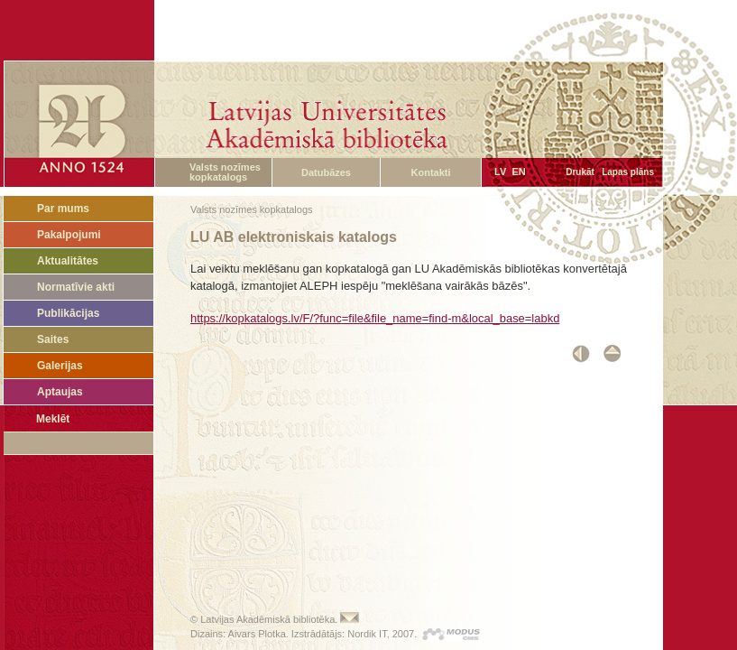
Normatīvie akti (76, 287)
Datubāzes (326, 172)
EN (518, 171)
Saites (53, 339)
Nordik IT (366, 633)
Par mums (63, 208)
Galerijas (60, 365)
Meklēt (52, 419)
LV (500, 171)
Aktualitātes (67, 261)
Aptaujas (60, 391)
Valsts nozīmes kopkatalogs (225, 172)
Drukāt (580, 172)
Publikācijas (68, 313)
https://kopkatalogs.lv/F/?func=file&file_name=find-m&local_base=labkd (374, 318)
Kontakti (431, 172)
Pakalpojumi (69, 234)
